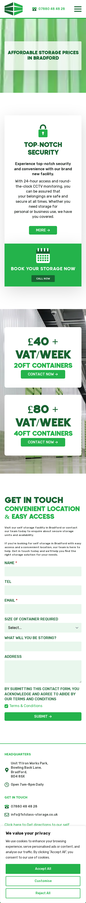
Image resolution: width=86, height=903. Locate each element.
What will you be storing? (30, 638)
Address (13, 657)
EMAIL (11, 600)
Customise (43, 881)
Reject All (43, 893)
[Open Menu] (77, 9)
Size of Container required (31, 619)
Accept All (43, 869)
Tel (8, 582)
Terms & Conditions (25, 706)
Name (11, 563)
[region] (43, 864)
